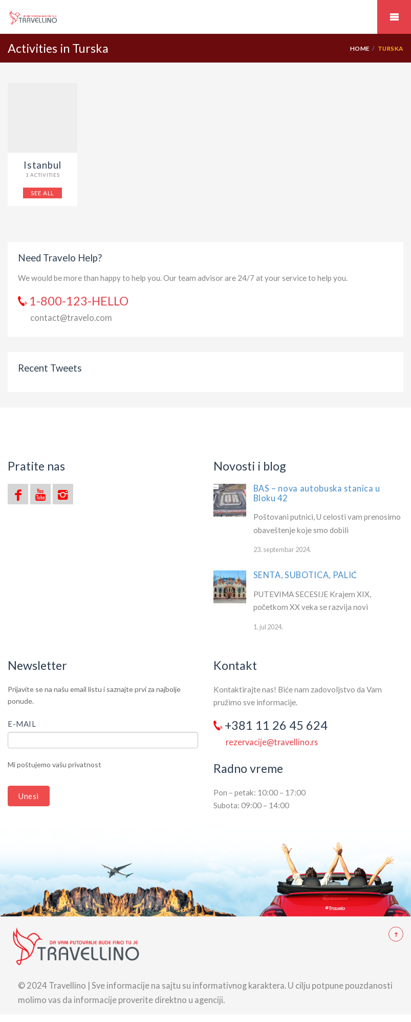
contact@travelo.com (71, 317)
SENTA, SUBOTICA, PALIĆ (305, 575)
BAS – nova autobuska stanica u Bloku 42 (317, 493)
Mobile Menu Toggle (394, 17)
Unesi (28, 796)
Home (360, 48)
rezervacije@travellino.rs (272, 742)
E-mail (22, 723)
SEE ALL (42, 192)
